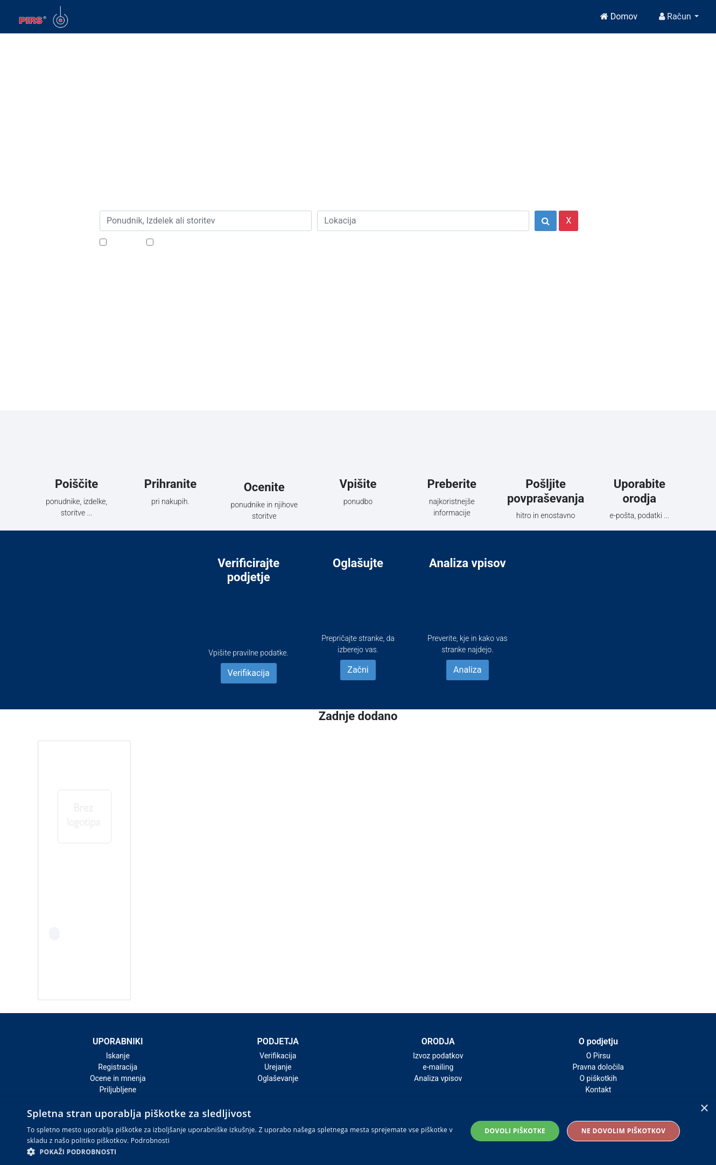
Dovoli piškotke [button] (515, 1130)
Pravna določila (598, 1067)
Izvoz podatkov (438, 1055)
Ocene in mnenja (118, 1078)
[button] (240, 1151)
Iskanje (118, 1055)
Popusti (123, 241)
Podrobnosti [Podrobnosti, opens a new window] (150, 1140)
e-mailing (438, 1067)
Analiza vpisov (438, 1078)
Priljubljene (117, 1089)
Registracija (117, 1067)
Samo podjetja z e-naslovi (204, 241)
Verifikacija (249, 673)
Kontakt (598, 1089)
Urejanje (278, 1067)
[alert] (358, 1131)
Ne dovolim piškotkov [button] (623, 1130)
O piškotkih (598, 1078)
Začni (357, 670)
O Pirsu (598, 1055)
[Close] (207, 58)
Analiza (467, 670)
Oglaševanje (277, 1078)
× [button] (704, 1109)
